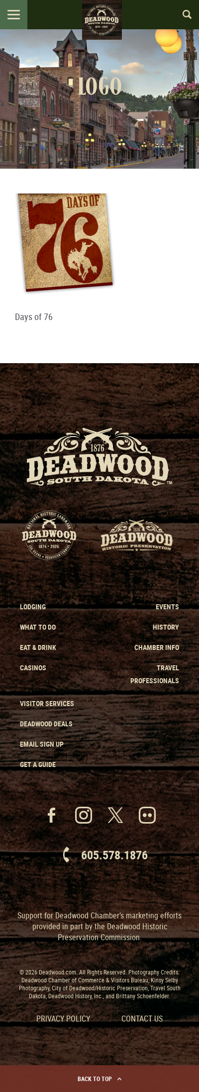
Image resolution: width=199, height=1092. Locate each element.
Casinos (33, 667)
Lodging (33, 606)
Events (167, 606)
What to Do (38, 627)
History (166, 627)
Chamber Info (156, 647)
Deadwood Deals (46, 723)
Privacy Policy (63, 1018)
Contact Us (142, 1018)
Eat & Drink (38, 647)
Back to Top (100, 1079)
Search (183, 14)
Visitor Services (47, 703)
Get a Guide (38, 764)
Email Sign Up (42, 744)
